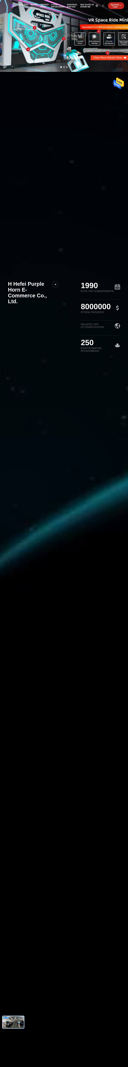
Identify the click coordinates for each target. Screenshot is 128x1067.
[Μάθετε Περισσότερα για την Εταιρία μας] (55, 284)
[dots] (61, 67)
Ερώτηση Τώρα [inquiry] (116, 6)
